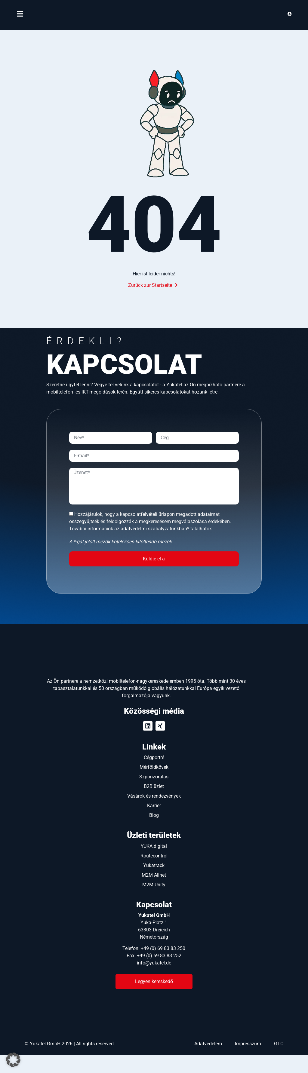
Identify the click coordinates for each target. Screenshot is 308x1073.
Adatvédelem (208, 1062)
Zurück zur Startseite (152, 285)
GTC (278, 1062)
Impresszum (248, 1062)
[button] (13, 1060)
